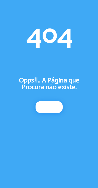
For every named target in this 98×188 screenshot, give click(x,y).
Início (49, 107)
